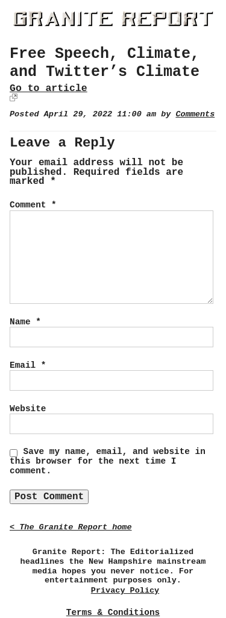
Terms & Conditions (113, 612)
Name (25, 322)
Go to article (48, 88)
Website (28, 409)
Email (28, 365)
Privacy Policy (125, 590)
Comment (33, 205)
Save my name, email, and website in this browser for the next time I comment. (108, 461)
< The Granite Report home (71, 527)
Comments (195, 114)
